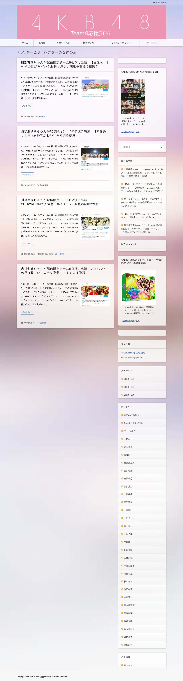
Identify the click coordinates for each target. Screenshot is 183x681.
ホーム (25, 43)
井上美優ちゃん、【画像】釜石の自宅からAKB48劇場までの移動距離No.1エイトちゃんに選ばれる (142, 202)
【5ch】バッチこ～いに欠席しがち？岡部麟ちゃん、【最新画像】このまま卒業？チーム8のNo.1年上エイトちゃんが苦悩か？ (142, 187)
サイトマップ (153, 43)
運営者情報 (88, 43)
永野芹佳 (128, 597)
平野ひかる (129, 565)
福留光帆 (128, 621)
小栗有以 (128, 510)
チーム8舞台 (130, 431)
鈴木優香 (128, 637)
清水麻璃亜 (43, 185)
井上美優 (128, 447)
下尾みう (128, 439)
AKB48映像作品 (131, 415)
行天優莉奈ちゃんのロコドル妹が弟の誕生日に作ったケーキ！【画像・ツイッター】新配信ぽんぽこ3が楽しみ (142, 228)
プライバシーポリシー (120, 43)
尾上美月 (128, 526)
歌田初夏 (128, 589)
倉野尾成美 (129, 462)
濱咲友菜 (128, 613)
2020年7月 (129, 379)
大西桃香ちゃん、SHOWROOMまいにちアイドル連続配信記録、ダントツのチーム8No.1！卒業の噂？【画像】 (142, 173)
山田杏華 (128, 534)
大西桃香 (128, 494)
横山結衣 (128, 581)
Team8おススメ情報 (133, 423)
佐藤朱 (127, 455)
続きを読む (26, 106)
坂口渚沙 (128, 486)
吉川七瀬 (42, 323)
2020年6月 (129, 387)
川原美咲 (61, 254)
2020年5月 (129, 395)
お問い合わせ (161, 3)
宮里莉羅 (128, 502)
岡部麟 (127, 542)
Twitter (42, 43)
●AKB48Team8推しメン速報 (133, 353)
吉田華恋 (128, 478)
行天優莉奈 (129, 629)
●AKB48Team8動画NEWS (132, 358)
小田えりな (129, 518)
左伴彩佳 (128, 557)
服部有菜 (42, 116)
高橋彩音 (128, 645)
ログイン (128, 665)
